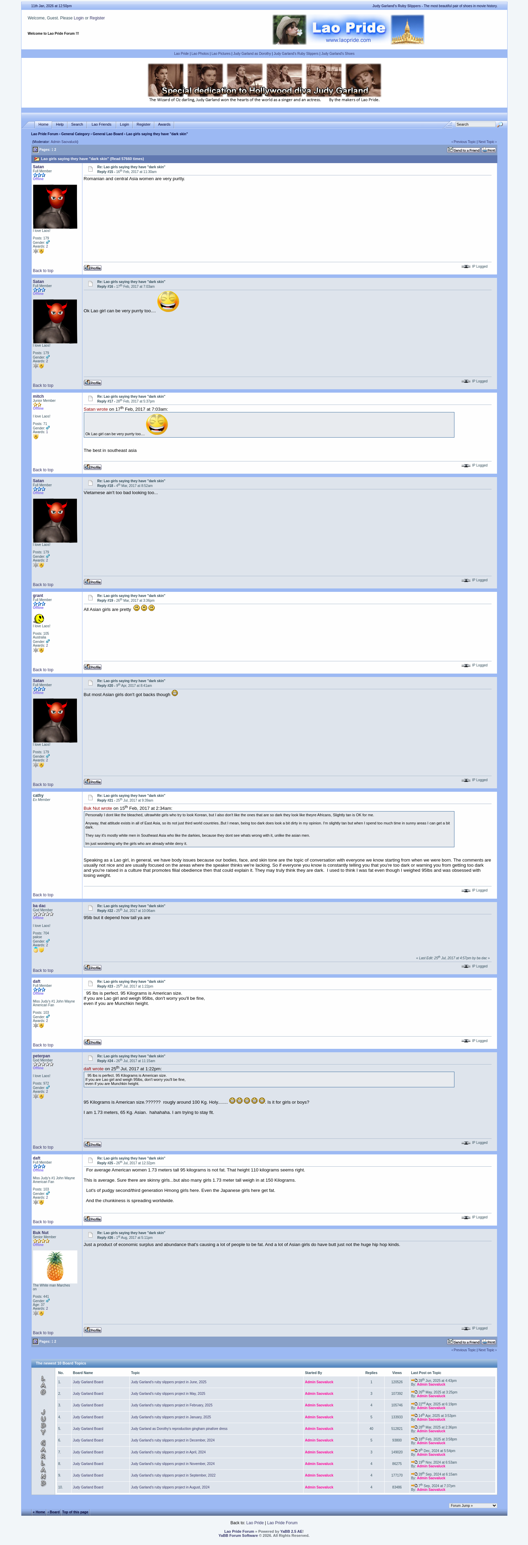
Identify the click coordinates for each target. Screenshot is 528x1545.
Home (43, 124)
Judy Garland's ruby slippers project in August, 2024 (170, 1487)
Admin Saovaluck (64, 142)
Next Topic (487, 142)
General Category (75, 134)
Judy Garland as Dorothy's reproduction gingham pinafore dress (179, 1429)
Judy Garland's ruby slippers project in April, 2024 (168, 1452)
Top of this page (75, 1512)
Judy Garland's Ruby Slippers (296, 54)
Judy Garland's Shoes (338, 54)
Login (78, 18)
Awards (164, 124)
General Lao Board (108, 134)
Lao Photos (200, 54)
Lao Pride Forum (44, 134)
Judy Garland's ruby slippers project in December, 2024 (173, 1440)
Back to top (43, 270)
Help (59, 124)
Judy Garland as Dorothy (252, 54)
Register (97, 18)
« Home (39, 1512)
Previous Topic (465, 142)
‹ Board (54, 1512)
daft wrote (94, 1069)
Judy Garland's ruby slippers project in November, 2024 (173, 1464)
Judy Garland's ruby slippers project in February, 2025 (172, 1405)
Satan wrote (96, 409)
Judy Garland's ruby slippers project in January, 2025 (171, 1417)
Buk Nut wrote (98, 808)
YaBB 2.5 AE (291, 1531)
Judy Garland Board (88, 1382)
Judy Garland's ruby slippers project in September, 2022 (173, 1475)
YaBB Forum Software (238, 1535)
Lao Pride (181, 54)
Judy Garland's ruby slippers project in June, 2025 (168, 1382)
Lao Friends (101, 124)
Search (77, 124)
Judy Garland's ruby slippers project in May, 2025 (168, 1394)
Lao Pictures (221, 54)
